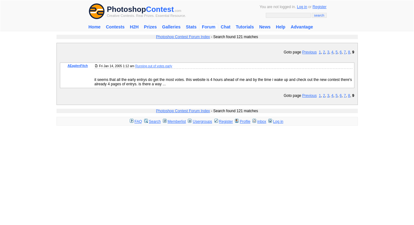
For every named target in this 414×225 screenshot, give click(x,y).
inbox (261, 121)
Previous (309, 52)
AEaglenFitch (77, 66)
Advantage (302, 26)
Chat (226, 26)
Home (95, 26)
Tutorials (245, 26)
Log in (302, 7)
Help (280, 26)
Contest (160, 9)
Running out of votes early (153, 66)
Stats (191, 26)
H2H (134, 26)
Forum (209, 26)
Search (155, 121)
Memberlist (177, 121)
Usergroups (202, 121)
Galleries (171, 26)
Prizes (150, 26)
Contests (115, 26)
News (265, 26)
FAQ (138, 121)
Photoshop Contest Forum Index (183, 37)
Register (320, 7)
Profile (245, 121)
